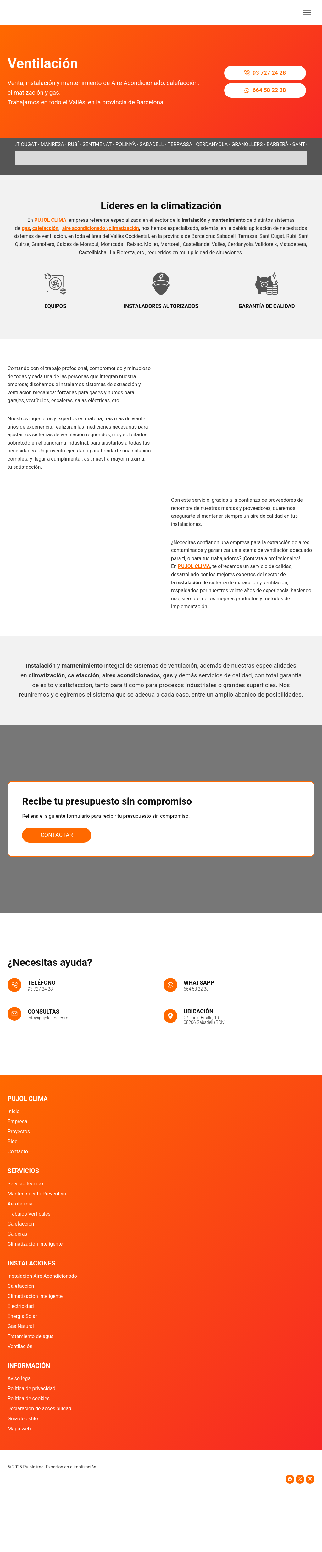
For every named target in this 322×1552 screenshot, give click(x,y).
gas (26, 228)
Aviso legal (20, 1378)
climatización (124, 228)
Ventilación (20, 1346)
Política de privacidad (31, 1388)
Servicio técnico (25, 1184)
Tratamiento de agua (31, 1336)
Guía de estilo (23, 1419)
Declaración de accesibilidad (39, 1409)
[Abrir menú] (307, 12)
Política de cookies (29, 1399)
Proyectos (19, 1131)
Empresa (17, 1121)
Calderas (17, 1234)
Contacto (18, 1152)
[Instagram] (310, 1479)
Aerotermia (20, 1204)
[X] (300, 1479)
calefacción (45, 228)
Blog (13, 1142)
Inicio (13, 1111)
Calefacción (21, 1224)
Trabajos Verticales (29, 1214)
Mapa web (19, 1429)
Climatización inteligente (35, 1244)
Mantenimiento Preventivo (37, 1194)
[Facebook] (290, 1479)
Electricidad (21, 1306)
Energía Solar (22, 1316)
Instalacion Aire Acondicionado (42, 1276)
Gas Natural (21, 1326)
